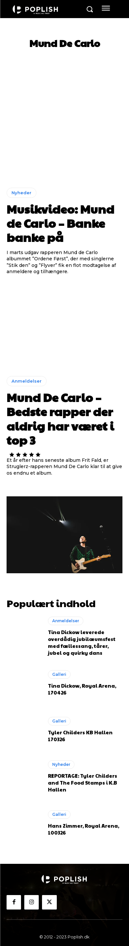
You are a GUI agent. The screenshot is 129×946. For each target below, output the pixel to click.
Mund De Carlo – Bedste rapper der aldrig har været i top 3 (60, 418)
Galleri (59, 674)
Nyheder (21, 192)
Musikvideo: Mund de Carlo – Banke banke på (60, 223)
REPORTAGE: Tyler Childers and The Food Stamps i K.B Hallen (82, 782)
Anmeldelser (26, 381)
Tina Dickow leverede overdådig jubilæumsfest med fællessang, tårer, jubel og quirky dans (82, 642)
